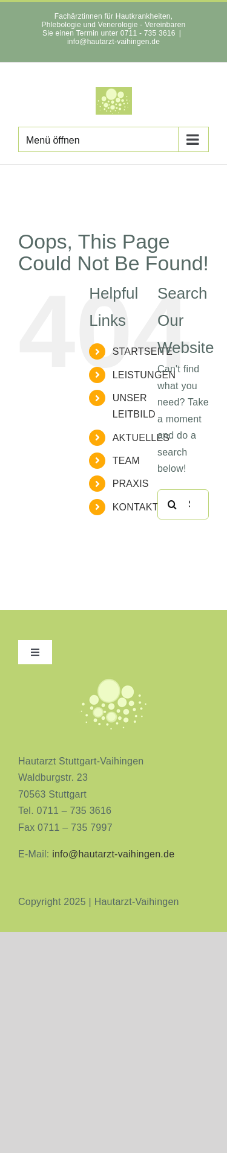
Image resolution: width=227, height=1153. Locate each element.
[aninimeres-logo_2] (113, 681)
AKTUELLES (141, 438)
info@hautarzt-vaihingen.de (113, 41)
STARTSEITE (143, 351)
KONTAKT (136, 507)
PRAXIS (131, 483)
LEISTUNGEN (144, 375)
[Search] (172, 504)
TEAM (126, 461)
